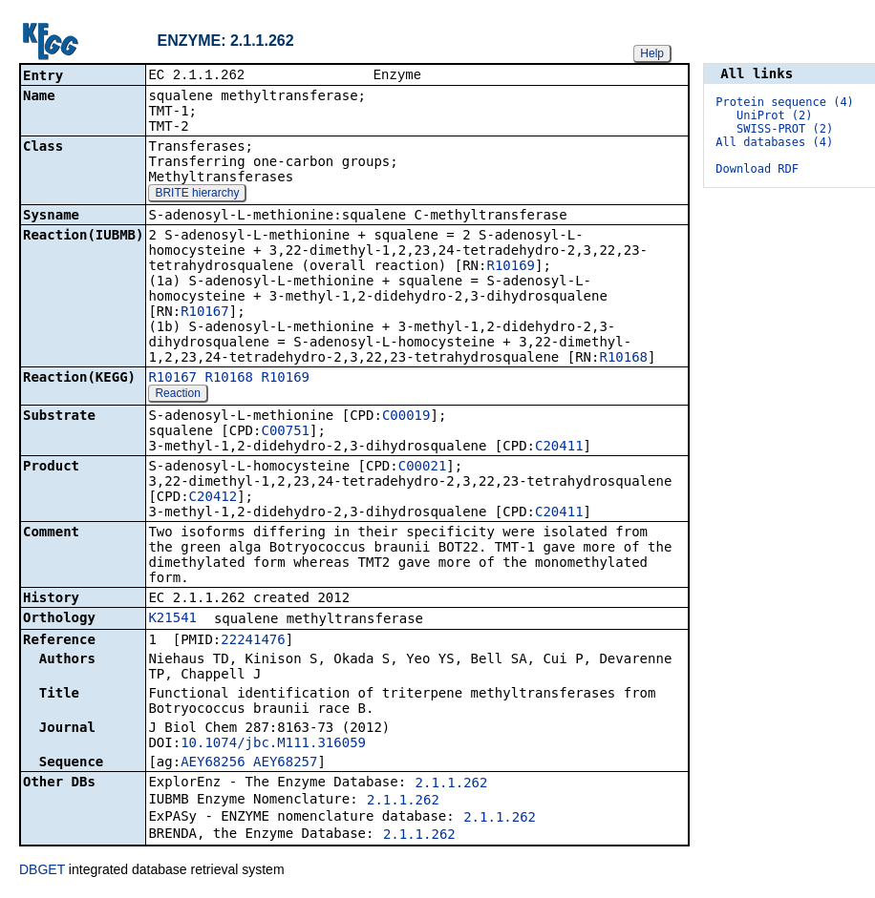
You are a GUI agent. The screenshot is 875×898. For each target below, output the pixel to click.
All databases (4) (774, 142)
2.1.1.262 (452, 784)
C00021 (422, 467)
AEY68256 (213, 763)
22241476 (253, 641)
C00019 (406, 417)
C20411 (559, 447)
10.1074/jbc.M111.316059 (273, 744)
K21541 (172, 619)
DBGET (42, 871)
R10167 (205, 313)
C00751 (285, 432)
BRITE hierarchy (197, 194)
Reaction (177, 395)
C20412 (213, 498)
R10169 (510, 267)
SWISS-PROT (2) (784, 129)
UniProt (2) (774, 115)
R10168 (623, 358)
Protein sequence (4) (784, 102)
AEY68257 (285, 763)
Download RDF (757, 169)
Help (652, 53)
